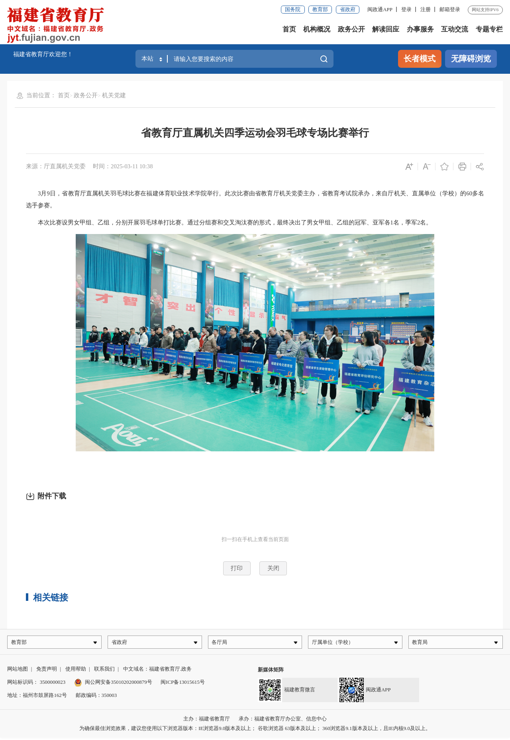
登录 (406, 9)
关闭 (273, 568)
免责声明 (46, 671)
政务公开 (351, 29)
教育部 (320, 9)
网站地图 (17, 671)
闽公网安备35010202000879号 (113, 684)
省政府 (347, 9)
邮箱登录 (449, 9)
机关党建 (114, 95)
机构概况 (316, 29)
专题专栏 (489, 29)
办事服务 (420, 29)
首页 (289, 29)
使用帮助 (75, 671)
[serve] (57, 26)
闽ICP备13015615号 (183, 684)
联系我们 (104, 671)
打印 (237, 568)
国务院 (292, 9)
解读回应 (385, 29)
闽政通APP (379, 9)
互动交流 (454, 29)
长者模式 (419, 58)
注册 (425, 9)
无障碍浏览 (471, 58)
